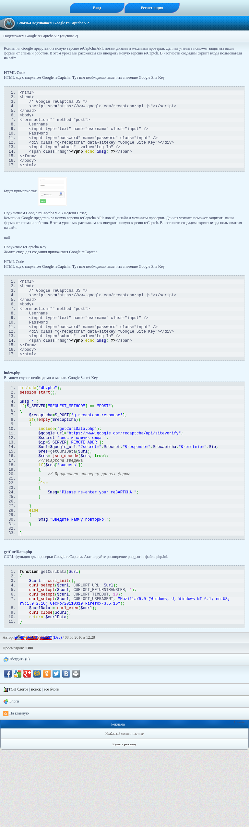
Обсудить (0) (16, 736)
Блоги (22, 23)
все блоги (51, 766)
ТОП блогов (18, 766)
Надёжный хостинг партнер (124, 810)
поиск (36, 766)
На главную (16, 790)
